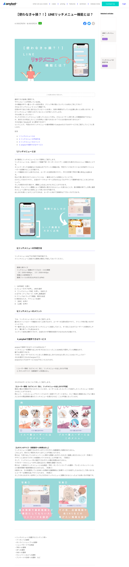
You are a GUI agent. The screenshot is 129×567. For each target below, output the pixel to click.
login (124, 4)
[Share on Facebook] (85, 23)
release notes (95, 4)
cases (54, 4)
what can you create (40, 4)
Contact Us (110, 4)
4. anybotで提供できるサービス (31, 145)
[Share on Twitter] (89, 23)
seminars (83, 4)
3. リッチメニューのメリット (29, 142)
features (72, 4)
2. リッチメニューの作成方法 (29, 139)
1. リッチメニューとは (27, 136)
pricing (62, 4)
